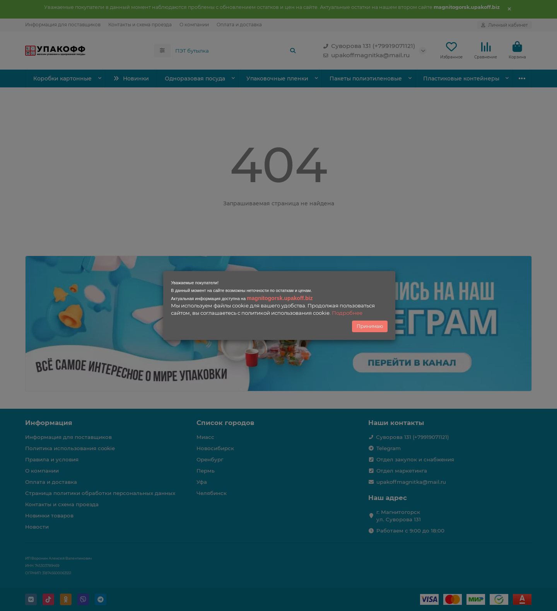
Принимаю (370, 326)
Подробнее (347, 313)
